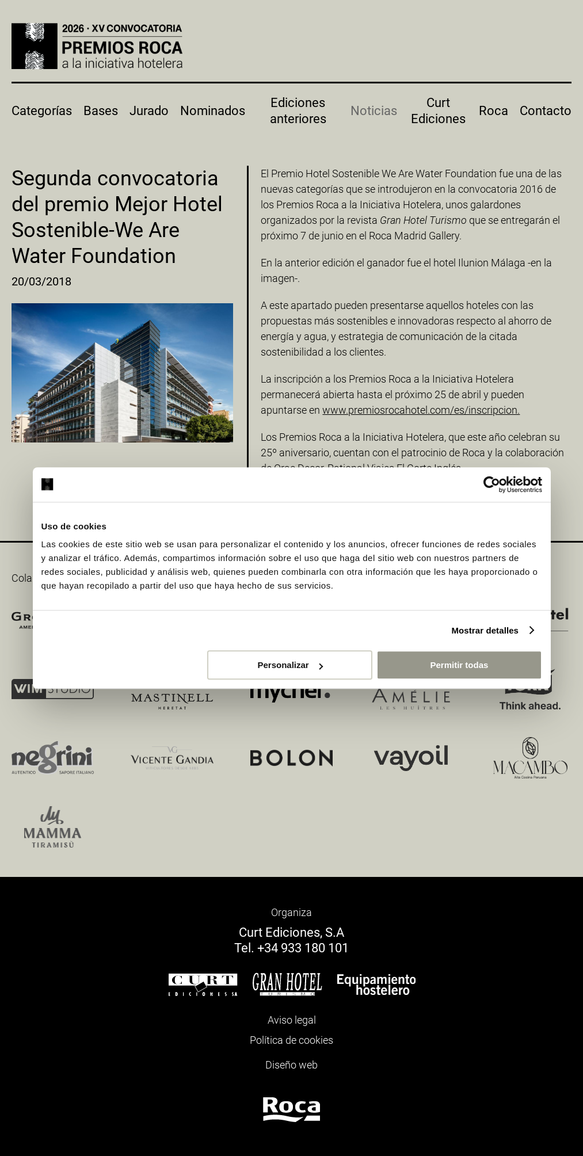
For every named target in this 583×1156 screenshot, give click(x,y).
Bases (100, 111)
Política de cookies (291, 1040)
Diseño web (291, 1065)
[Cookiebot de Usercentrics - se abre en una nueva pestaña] (491, 484)
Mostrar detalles (485, 630)
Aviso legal (292, 1020)
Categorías (42, 111)
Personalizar (290, 665)
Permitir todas (459, 665)
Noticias (373, 111)
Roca (493, 111)
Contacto (545, 111)
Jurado (149, 111)
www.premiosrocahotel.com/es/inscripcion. (421, 410)
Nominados (212, 111)
